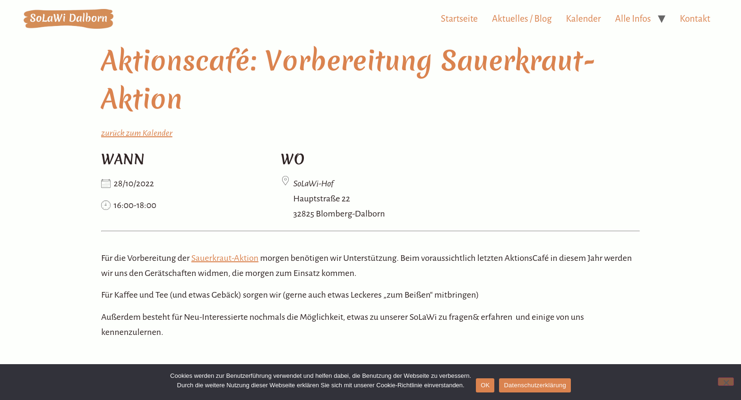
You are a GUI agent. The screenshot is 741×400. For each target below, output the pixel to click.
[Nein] (726, 381)
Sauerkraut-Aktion (224, 258)
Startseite (459, 19)
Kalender (583, 19)
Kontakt (695, 19)
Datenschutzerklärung (535, 385)
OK (485, 385)
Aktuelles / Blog (522, 19)
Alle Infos (633, 19)
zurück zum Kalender (136, 133)
